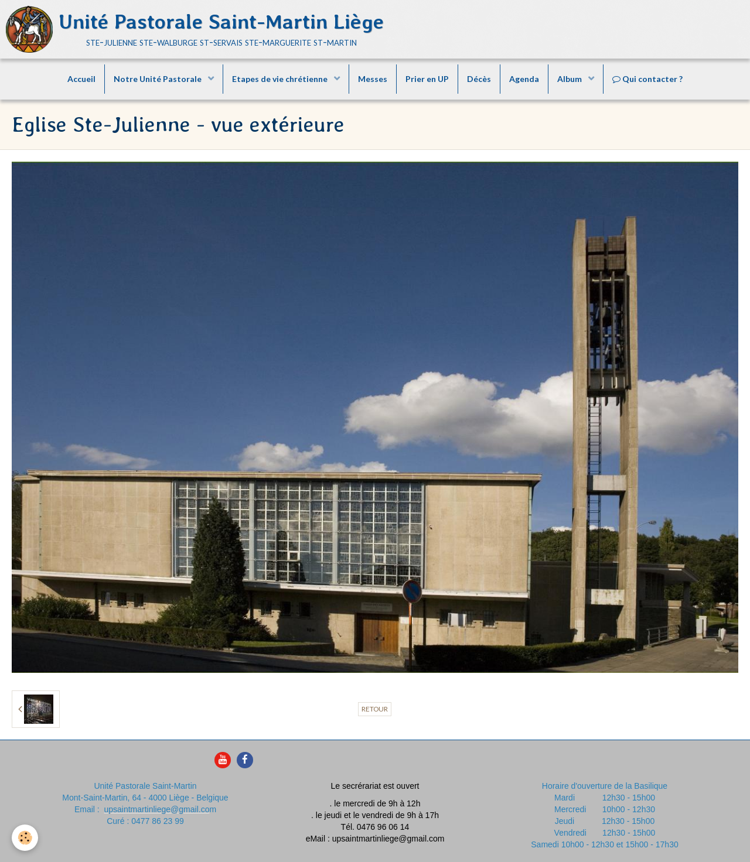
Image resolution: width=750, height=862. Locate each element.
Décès (479, 79)
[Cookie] (25, 838)
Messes (372, 79)
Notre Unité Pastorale (158, 79)
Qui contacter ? (647, 79)
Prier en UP (427, 79)
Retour (375, 708)
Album (570, 79)
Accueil (81, 79)
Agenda (524, 79)
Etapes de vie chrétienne (280, 79)
